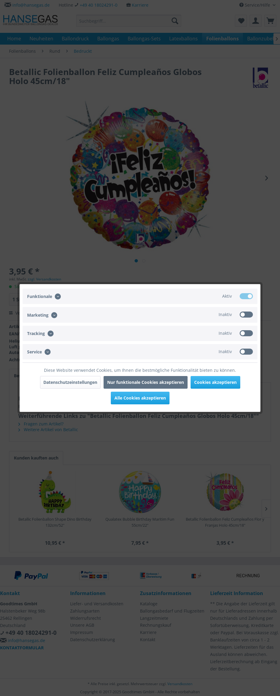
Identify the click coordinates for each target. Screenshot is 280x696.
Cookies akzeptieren (215, 382)
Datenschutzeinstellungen (70, 382)
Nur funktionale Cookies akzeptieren (145, 382)
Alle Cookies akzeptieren (140, 398)
